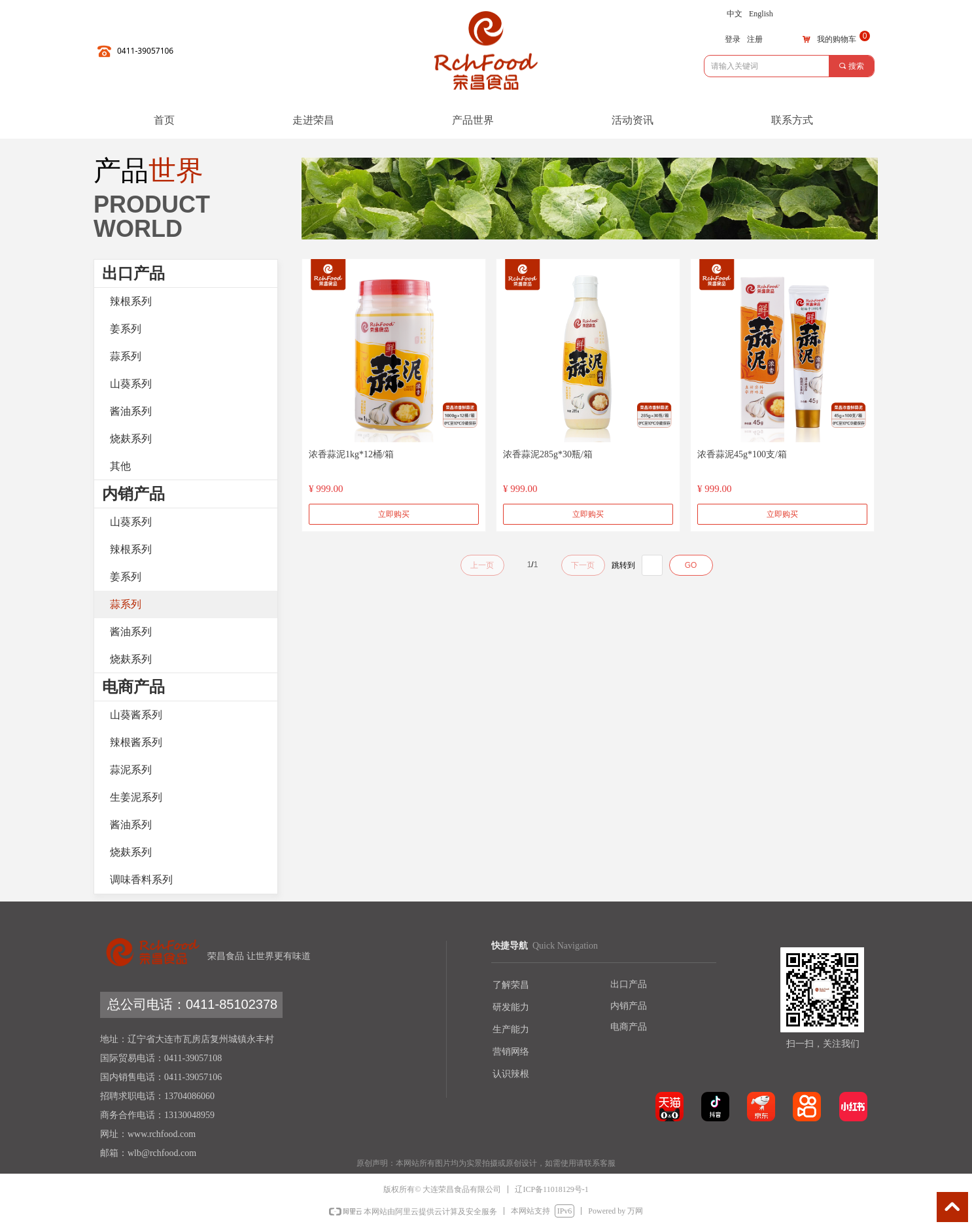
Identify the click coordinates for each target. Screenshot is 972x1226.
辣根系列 (131, 301)
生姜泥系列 (136, 797)
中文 (734, 13)
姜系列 (125, 328)
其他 (120, 466)
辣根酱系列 (136, 742)
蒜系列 (125, 356)
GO (691, 565)
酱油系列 (131, 411)
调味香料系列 (141, 879)
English (761, 13)
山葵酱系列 (136, 714)
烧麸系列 (131, 438)
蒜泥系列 (131, 769)
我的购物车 (836, 39)
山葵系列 (131, 383)
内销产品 (133, 493)
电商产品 (133, 686)
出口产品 (133, 273)
